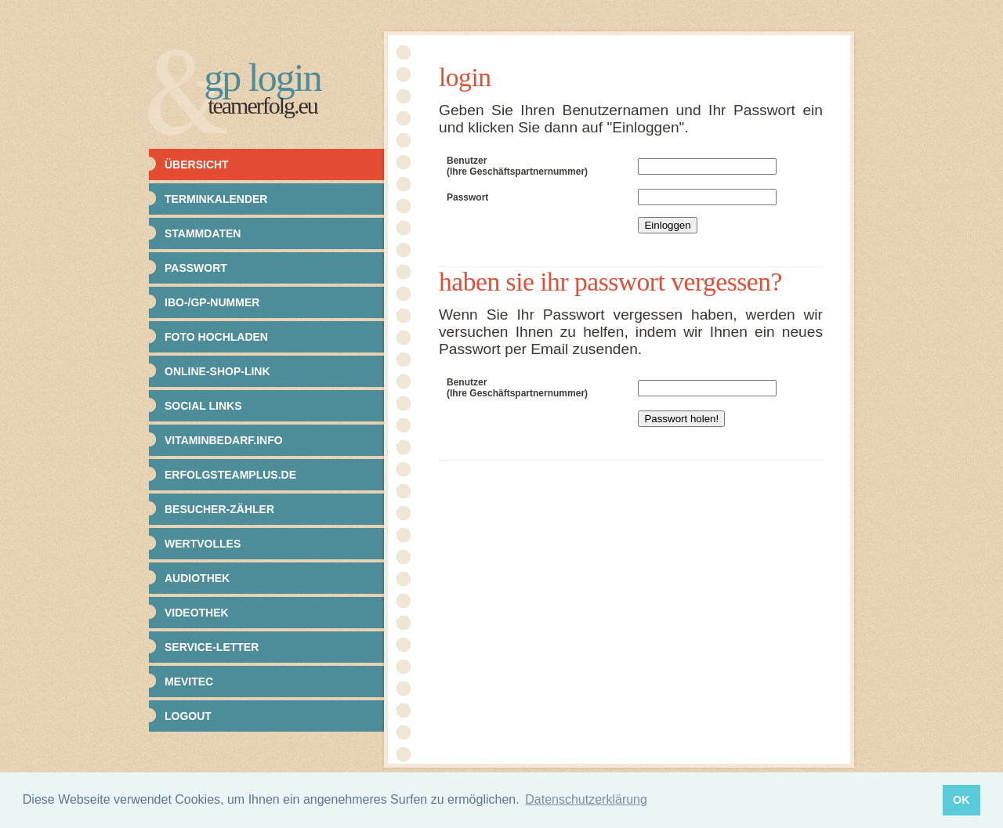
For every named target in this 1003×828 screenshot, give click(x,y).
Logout (188, 716)
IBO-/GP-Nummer (212, 302)
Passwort (196, 268)
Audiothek (197, 578)
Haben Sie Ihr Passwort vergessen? (610, 281)
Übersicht (197, 164)
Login (465, 77)
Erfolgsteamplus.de (230, 474)
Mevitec (189, 681)
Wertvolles (203, 543)
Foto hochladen (216, 337)
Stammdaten (203, 233)
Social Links (203, 406)
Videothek (197, 612)
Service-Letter (212, 647)
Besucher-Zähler (219, 509)
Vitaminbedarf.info (224, 440)
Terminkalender (216, 199)
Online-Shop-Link (217, 371)
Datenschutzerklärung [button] (586, 799)
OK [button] (961, 800)
